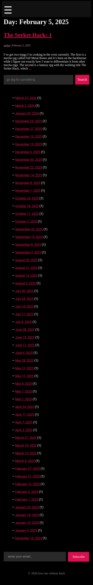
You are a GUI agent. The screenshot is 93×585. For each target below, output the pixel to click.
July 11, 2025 (24, 314)
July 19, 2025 (24, 306)
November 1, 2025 (27, 190)
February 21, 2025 (27, 476)
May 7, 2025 (23, 391)
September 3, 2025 (28, 252)
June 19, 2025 (25, 337)
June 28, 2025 (25, 330)
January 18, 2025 (27, 515)
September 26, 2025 (29, 229)
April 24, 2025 (24, 407)
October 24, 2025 (27, 198)
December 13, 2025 (28, 144)
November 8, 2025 (27, 183)
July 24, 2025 (24, 299)
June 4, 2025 (24, 353)
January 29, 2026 (27, 113)
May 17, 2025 (24, 376)
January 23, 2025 (27, 507)
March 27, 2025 (26, 438)
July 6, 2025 (23, 322)
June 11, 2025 (25, 345)
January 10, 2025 (27, 523)
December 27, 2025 (28, 129)
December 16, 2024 (28, 538)
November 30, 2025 (28, 160)
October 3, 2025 (26, 221)
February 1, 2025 (26, 499)
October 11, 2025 (27, 214)
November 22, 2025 (28, 167)
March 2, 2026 (25, 106)
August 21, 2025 (26, 268)
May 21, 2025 (24, 368)
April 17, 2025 (24, 414)
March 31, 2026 (26, 98)
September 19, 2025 (29, 237)
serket (7, 45)
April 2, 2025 (23, 430)
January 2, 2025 (26, 530)
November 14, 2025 (28, 175)
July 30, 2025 (24, 291)
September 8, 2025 (28, 245)
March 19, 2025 (26, 445)
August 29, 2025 (26, 260)
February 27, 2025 (27, 469)
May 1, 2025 (23, 399)
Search (82, 79)
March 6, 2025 (25, 461)
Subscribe (79, 556)
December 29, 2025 (28, 121)
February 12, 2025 (27, 484)
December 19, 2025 (28, 136)
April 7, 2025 (23, 422)
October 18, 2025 (27, 206)
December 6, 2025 (27, 152)
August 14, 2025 (26, 275)
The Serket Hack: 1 (28, 35)
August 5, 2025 (25, 283)
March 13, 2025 (26, 453)
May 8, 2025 (23, 384)
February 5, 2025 (26, 492)
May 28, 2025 (24, 360)
